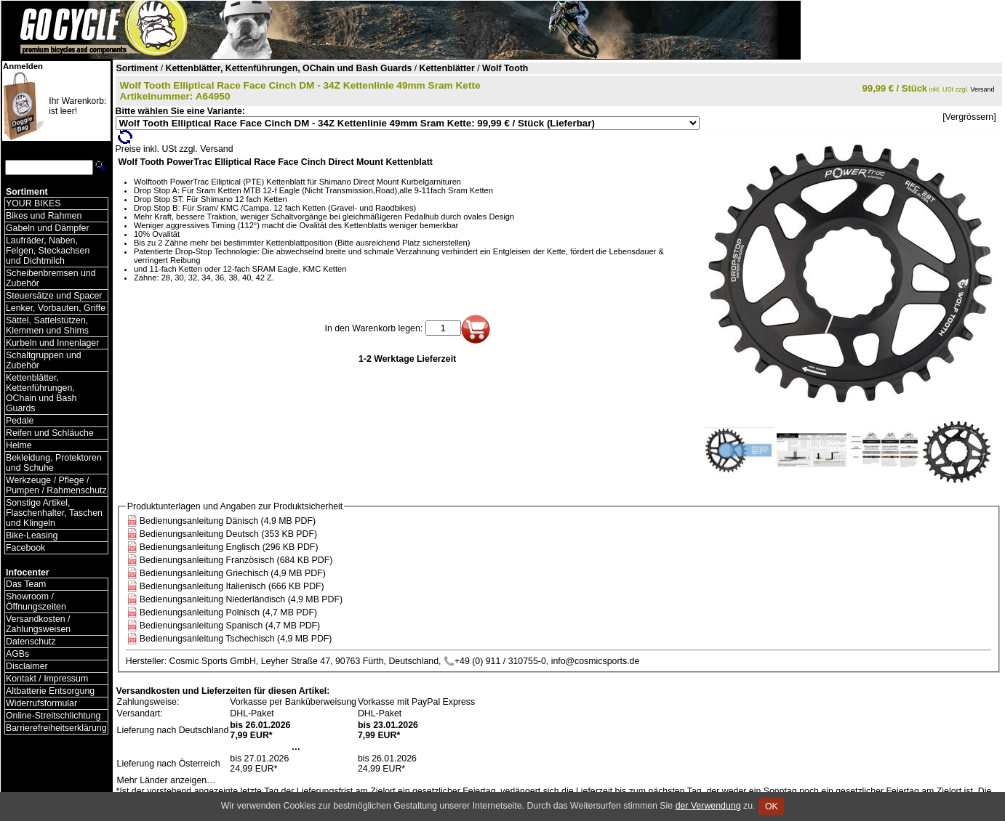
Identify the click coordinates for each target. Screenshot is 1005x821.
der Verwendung (708, 806)
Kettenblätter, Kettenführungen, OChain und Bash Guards (41, 393)
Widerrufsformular (41, 703)
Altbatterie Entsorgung (50, 691)
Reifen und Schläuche (50, 433)
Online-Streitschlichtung (53, 716)
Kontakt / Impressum (47, 679)
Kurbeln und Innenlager (52, 343)
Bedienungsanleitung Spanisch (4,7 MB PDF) (230, 625)
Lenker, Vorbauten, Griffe (55, 308)
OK (771, 806)
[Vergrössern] (969, 117)
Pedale (19, 421)
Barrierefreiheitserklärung (56, 728)
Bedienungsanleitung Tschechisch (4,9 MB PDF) (236, 639)
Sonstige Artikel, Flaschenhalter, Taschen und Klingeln (54, 513)
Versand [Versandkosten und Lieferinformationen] (983, 89)
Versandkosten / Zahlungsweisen (38, 624)
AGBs (17, 654)
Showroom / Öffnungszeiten (36, 601)
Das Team (26, 584)
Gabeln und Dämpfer (47, 228)
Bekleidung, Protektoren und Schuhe (54, 463)
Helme (19, 445)
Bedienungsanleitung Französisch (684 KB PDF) (236, 560)
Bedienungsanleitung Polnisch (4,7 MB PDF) (228, 612)
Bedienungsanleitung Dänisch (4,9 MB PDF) (228, 521)
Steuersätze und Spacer (54, 296)
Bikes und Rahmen (43, 216)
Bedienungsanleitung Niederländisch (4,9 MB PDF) (241, 599)
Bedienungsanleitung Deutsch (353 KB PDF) (228, 534)
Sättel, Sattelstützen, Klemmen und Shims (47, 325)
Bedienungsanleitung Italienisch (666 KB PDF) (232, 586)
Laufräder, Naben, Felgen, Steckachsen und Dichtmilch (47, 250)
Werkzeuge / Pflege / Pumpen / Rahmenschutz (56, 485)
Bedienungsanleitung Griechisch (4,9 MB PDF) (233, 573)
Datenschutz (31, 641)
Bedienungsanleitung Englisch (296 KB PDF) (229, 547)
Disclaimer (27, 666)
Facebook (25, 548)
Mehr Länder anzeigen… (166, 780)
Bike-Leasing (31, 535)
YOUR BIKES (33, 203)
